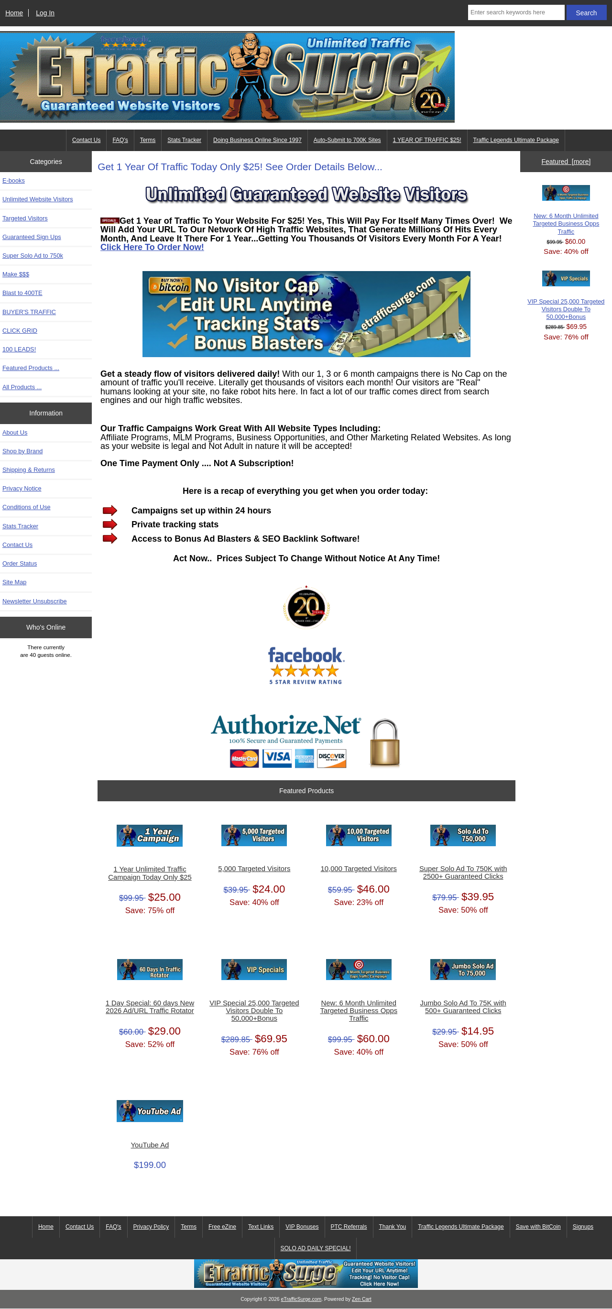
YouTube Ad (150, 1145)
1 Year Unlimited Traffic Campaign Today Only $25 (149, 873)
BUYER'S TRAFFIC (29, 312)
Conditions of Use (26, 507)
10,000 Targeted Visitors (359, 869)
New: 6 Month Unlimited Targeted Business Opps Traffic (359, 1010)
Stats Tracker (184, 140)
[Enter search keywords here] (516, 12)
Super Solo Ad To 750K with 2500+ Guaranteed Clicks (463, 872)
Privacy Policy (151, 1226)
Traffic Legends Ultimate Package (460, 1226)
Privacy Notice (21, 488)
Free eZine (222, 1226)
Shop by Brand (22, 451)
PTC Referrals (349, 1226)
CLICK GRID (19, 330)
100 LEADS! (19, 349)
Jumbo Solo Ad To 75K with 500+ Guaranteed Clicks (463, 1006)
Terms (148, 140)
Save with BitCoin (538, 1226)
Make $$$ (15, 274)
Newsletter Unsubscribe (34, 601)
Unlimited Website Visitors (37, 199)
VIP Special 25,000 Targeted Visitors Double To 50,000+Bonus (254, 1010)
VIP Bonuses (301, 1226)
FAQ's (120, 140)
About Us (14, 432)
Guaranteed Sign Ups (31, 236)
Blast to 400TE (22, 292)
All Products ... (22, 387)
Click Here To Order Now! (152, 247)
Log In (45, 13)
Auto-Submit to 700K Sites (347, 140)
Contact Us (86, 140)
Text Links (260, 1226)
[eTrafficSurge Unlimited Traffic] (306, 1286)
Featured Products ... (30, 367)
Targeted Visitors (25, 218)
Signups (583, 1226)
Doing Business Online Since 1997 (257, 140)
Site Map (14, 582)
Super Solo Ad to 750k (32, 255)
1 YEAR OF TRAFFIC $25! (427, 140)
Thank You (392, 1226)
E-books (13, 180)
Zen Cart (362, 1299)
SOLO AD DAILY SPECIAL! (316, 1248)
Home (14, 13)
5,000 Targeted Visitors (254, 869)
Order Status (19, 563)
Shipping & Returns (28, 469)
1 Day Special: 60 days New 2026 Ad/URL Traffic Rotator (150, 1006)
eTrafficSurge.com (301, 1299)
